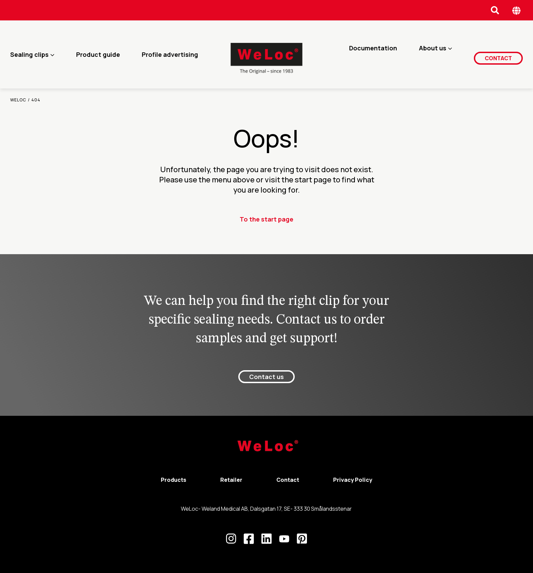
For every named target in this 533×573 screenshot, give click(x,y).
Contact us (266, 377)
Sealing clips (29, 54)
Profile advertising (170, 54)
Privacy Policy (352, 480)
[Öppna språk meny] (516, 10)
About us (435, 54)
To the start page (266, 219)
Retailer (231, 480)
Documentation (375, 54)
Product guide (98, 54)
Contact (499, 54)
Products (173, 480)
